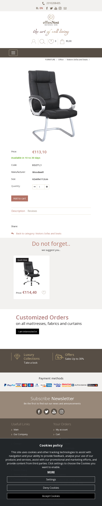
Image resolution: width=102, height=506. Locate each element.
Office (61, 59)
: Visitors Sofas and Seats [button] (36, 233)
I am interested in (27, 331)
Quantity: (15, 186)
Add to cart (19, 198)
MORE (51, 472)
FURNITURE (50, 59)
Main (15, 429)
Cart (56, 434)
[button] (51, 43)
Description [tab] (18, 211)
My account (60, 429)
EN (41, 8)
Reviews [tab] (32, 211)
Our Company (19, 434)
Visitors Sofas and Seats (77, 59)
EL (37, 8)
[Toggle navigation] (13, 53)
